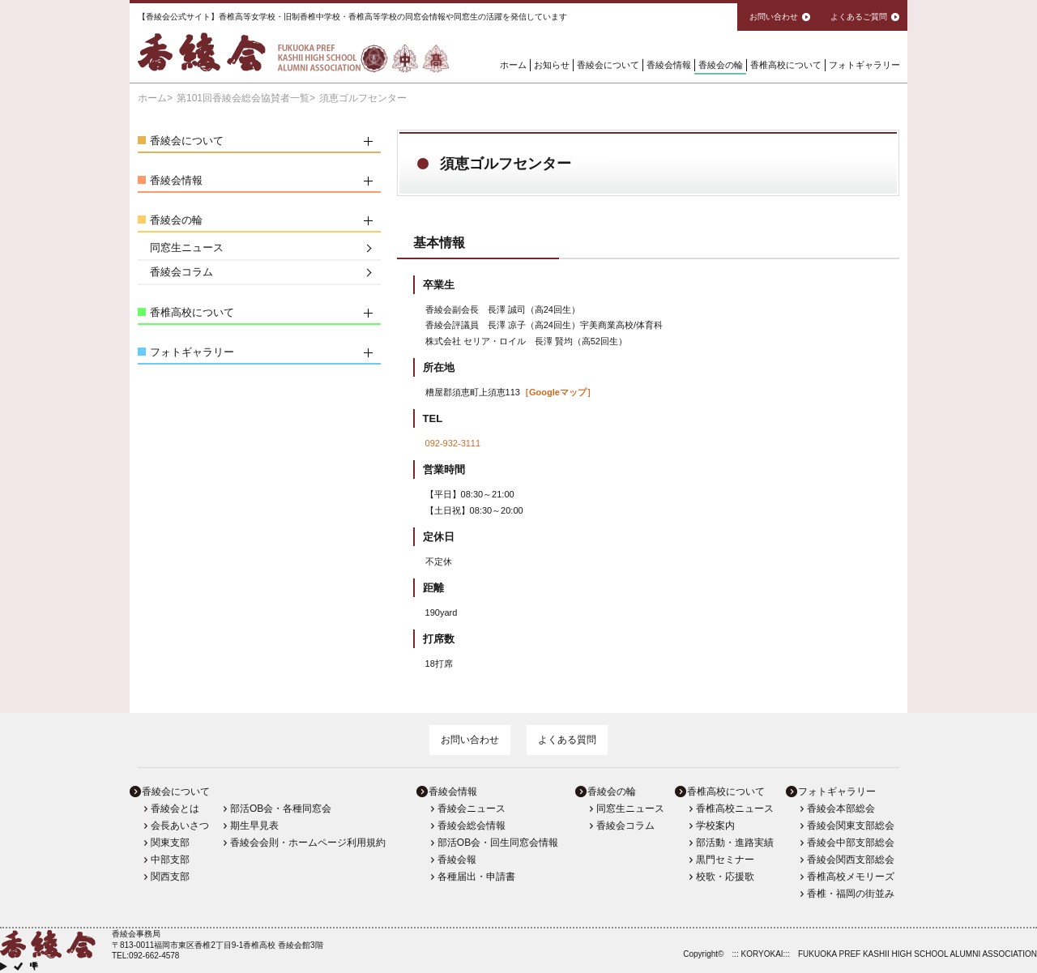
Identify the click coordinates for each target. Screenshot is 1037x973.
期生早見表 (254, 825)
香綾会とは (175, 808)
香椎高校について (785, 65)
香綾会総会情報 (471, 825)
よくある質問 (567, 739)
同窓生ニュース (187, 247)
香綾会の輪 (720, 65)
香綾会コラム (181, 272)
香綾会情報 (669, 65)
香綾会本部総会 (841, 808)
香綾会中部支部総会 (850, 842)
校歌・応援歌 (725, 876)
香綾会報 (456, 859)
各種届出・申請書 (476, 876)
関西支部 (170, 876)
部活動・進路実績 (735, 842)
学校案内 (715, 825)
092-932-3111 (453, 443)
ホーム (513, 65)
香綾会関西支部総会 (850, 859)
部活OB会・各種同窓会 (280, 808)
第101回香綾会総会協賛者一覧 (243, 98)
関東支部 (170, 842)
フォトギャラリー (864, 65)
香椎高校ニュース (735, 808)
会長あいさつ (180, 825)
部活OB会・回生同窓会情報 (497, 842)
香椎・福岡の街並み (850, 893)
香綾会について (608, 65)
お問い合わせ (470, 739)
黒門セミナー (725, 859)
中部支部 (170, 859)
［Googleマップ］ (557, 392)
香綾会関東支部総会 (850, 825)
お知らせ (552, 65)
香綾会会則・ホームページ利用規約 (308, 842)
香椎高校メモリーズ (850, 876)
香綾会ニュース (471, 808)
